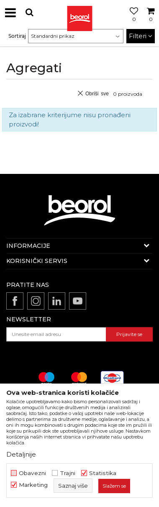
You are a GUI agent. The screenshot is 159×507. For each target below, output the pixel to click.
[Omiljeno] (132, 22)
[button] (29, 12)
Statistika (102, 473)
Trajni (67, 473)
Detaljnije (21, 454)
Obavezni (32, 473)
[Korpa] (150, 22)
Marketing (33, 485)
